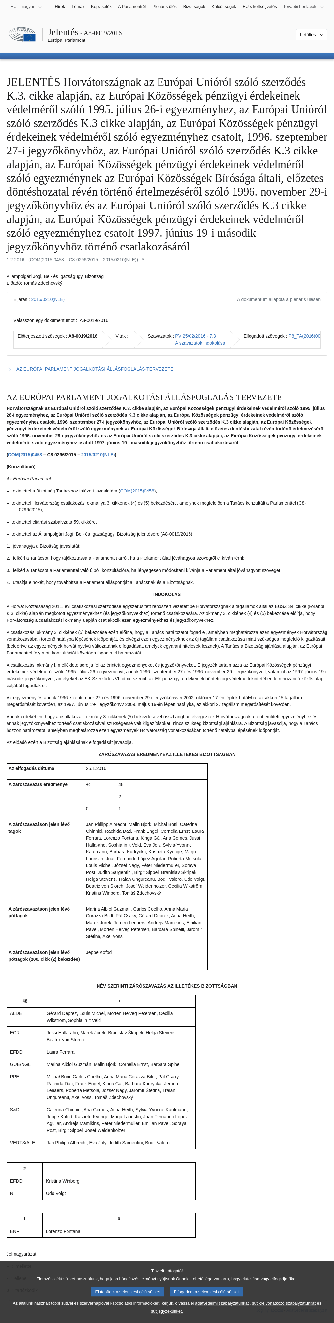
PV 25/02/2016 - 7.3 (195, 336)
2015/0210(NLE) (48, 299)
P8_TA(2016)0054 (307, 336)
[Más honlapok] (303, 6)
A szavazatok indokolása (200, 343)
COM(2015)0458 (25, 454)
